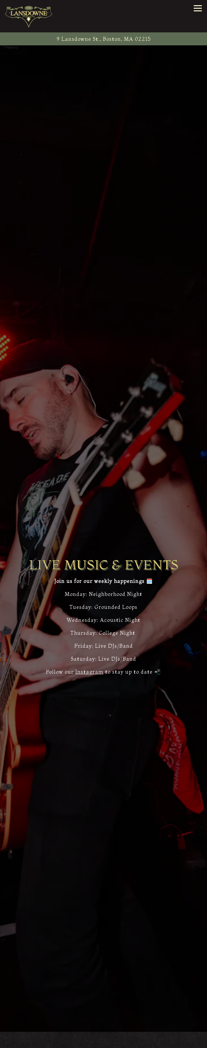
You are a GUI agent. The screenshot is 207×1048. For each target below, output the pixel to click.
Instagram (89, 671)
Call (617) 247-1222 (103, 1027)
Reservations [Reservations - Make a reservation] (103, 1041)
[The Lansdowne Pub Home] (29, 16)
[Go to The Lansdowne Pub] (103, 39)
